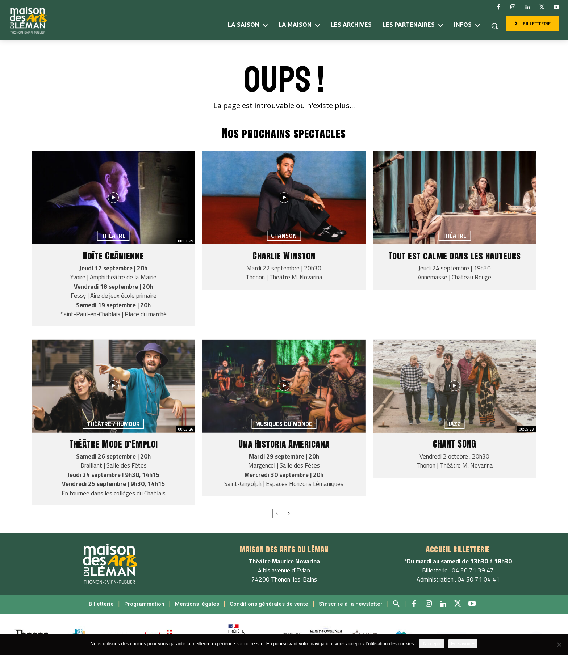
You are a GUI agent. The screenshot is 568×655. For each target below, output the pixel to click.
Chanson (284, 235)
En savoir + (463, 643)
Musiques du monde (283, 423)
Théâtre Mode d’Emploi (113, 444)
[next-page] (288, 513)
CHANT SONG (454, 444)
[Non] (559, 644)
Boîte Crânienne (113, 255)
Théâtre (113, 235)
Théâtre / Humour (113, 423)
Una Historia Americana (284, 444)
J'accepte (432, 643)
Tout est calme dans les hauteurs (454, 255)
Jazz (454, 423)
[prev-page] (276, 513)
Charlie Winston (284, 255)
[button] (494, 26)
